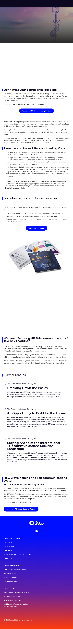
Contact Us (8, 558)
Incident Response (10, 577)
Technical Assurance (11, 565)
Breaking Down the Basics (27, 388)
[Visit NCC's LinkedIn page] (36, 531)
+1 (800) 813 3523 (20, 596)
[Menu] (67, 3)
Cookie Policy (8, 550)
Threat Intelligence (11, 581)
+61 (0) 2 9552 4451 (15, 600)
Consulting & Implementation (15, 569)
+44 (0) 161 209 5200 (21, 592)
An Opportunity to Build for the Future (36, 413)
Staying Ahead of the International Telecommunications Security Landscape (33, 446)
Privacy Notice (9, 546)
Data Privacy (8, 542)
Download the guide (36, 228)
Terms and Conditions (12, 538)
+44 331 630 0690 (10, 606)
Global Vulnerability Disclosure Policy (17, 554)
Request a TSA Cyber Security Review (36, 111)
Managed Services (10, 573)
